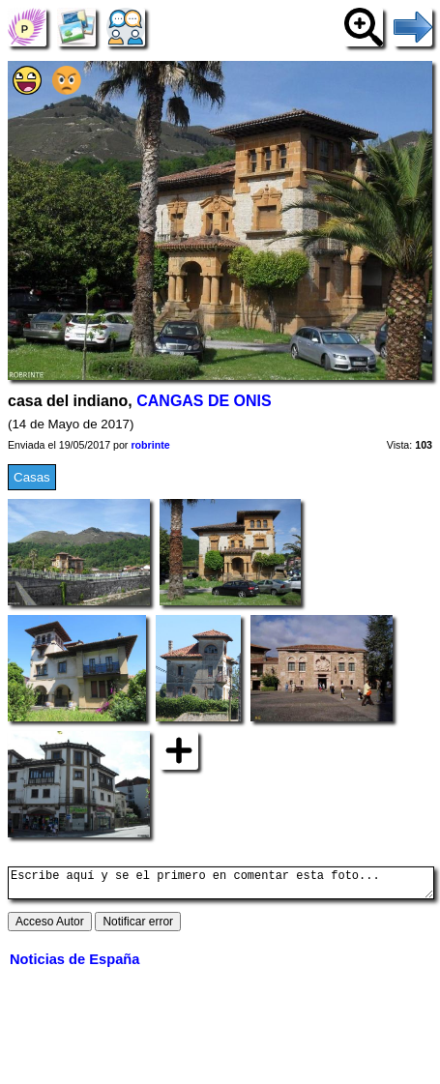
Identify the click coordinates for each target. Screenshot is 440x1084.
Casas (32, 477)
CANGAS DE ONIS (203, 401)
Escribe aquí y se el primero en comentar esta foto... (221, 885)
